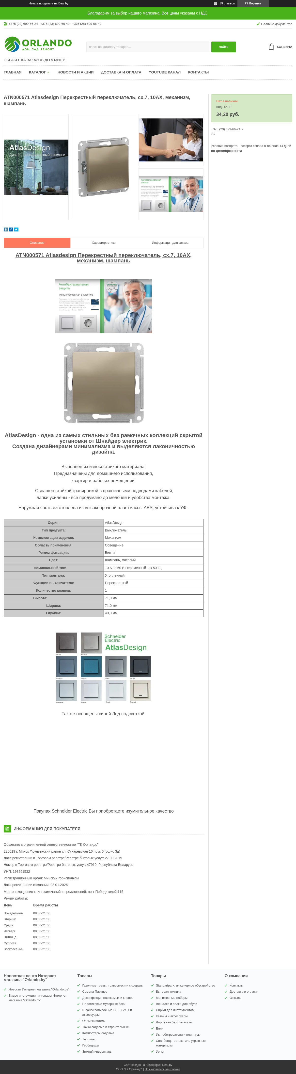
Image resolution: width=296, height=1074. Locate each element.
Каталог (37, 72)
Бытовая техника (168, 991)
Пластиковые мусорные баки (103, 1004)
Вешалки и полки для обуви (176, 1004)
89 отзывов (227, 3)
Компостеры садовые (98, 1033)
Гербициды (90, 1045)
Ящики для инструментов (175, 1010)
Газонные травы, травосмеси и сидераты (112, 985)
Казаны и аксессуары (172, 1016)
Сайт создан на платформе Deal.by (148, 1065)
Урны (160, 1051)
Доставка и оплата (121, 72)
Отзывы (235, 998)
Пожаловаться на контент (162, 1069)
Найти (224, 47)
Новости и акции (76, 72)
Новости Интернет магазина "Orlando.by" (39, 989)
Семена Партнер (94, 991)
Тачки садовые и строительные (105, 1027)
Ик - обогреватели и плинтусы (178, 1034)
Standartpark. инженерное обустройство (185, 985)
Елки (159, 1028)
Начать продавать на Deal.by (48, 3)
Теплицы (88, 1039)
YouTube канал (165, 72)
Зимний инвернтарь (96, 1051)
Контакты (198, 72)
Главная (13, 72)
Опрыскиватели (93, 1021)
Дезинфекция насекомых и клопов (107, 998)
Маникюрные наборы (171, 998)
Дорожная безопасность (174, 1022)
